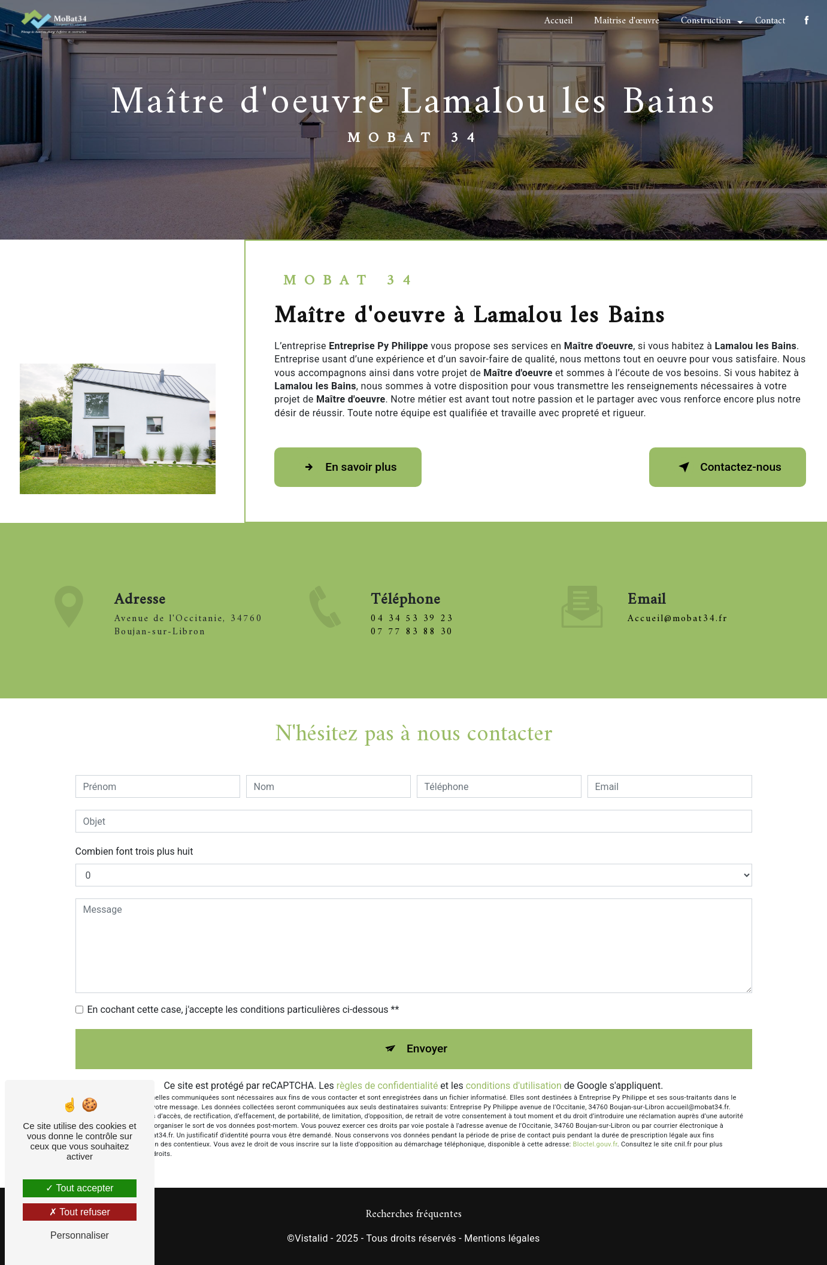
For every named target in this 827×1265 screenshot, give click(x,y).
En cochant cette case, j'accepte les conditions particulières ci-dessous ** (243, 1009)
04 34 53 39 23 (412, 636)
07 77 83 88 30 (412, 649)
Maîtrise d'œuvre (626, 21)
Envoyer (427, 1048)
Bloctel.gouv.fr (595, 1144)
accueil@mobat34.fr (678, 600)
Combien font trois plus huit (134, 851)
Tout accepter (79, 1188)
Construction (706, 21)
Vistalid (311, 1238)
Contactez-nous (727, 467)
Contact (770, 21)
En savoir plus (347, 467)
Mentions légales (502, 1238)
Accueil (558, 21)
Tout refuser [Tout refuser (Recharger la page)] (79, 1212)
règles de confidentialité (387, 1085)
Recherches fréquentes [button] (414, 1214)
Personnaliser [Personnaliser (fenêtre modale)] (79, 1235)
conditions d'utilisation (514, 1085)
